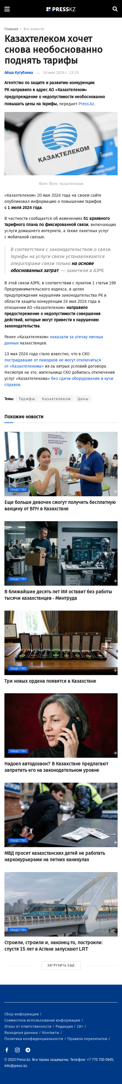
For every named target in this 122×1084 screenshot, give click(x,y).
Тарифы (27, 399)
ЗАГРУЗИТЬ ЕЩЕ (61, 965)
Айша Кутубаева (18, 72)
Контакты (51, 1032)
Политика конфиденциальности (34, 1039)
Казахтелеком (56, 399)
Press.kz (86, 103)
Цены (83, 399)
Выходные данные (21, 1032)
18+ (80, 1026)
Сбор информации (22, 1014)
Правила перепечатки (87, 1039)
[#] (61, 8)
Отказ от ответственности (28, 1026)
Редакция (65, 1026)
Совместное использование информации (42, 1020)
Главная (11, 29)
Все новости (34, 29)
